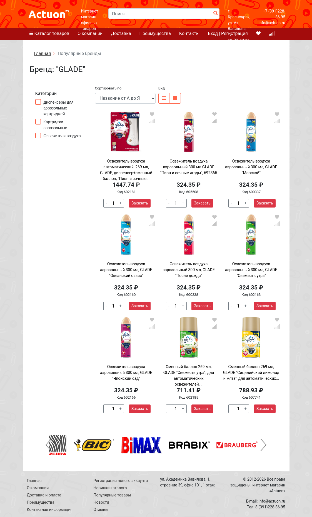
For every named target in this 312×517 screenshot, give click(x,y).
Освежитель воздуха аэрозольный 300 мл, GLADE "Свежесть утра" (251, 270)
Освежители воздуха (58, 135)
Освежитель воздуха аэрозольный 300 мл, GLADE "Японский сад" (126, 372)
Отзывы (101, 509)
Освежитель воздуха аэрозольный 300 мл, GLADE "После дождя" (188, 270)
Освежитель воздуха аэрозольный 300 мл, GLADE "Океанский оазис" (126, 270)
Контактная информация (50, 509)
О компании (38, 488)
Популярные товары (112, 495)
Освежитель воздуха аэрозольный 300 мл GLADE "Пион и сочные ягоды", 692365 (188, 167)
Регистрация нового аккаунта (121, 480)
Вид (161, 88)
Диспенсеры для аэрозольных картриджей (54, 107)
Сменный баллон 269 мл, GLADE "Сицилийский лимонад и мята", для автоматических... (251, 372)
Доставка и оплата (44, 495)
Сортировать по (108, 88)
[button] (49, 445)
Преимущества (40, 502)
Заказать (139, 203)
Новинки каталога (110, 488)
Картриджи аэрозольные (53, 124)
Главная (34, 480)
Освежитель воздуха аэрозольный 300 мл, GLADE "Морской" (251, 167)
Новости (101, 502)
